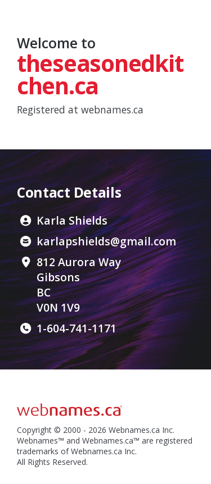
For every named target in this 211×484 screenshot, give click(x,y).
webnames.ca (112, 109)
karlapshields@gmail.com (106, 241)
